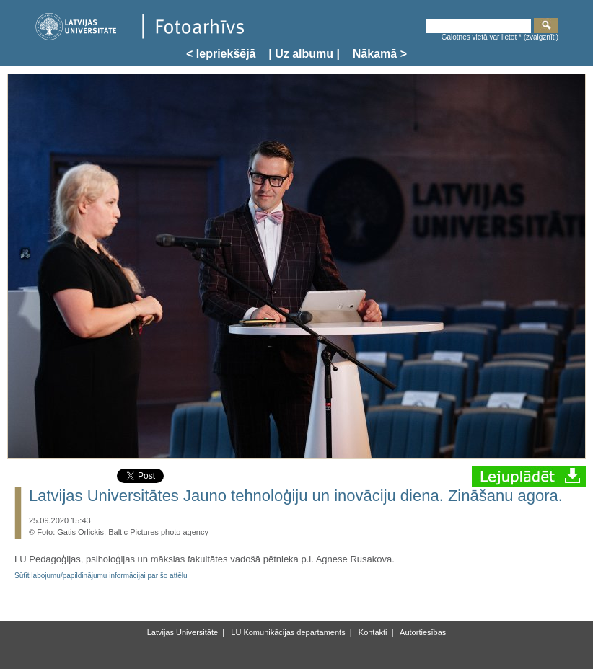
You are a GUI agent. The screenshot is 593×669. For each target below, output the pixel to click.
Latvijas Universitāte (182, 632)
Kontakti (371, 632)
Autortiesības (422, 632)
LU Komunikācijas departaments (287, 632)
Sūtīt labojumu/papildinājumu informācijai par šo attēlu (101, 576)
